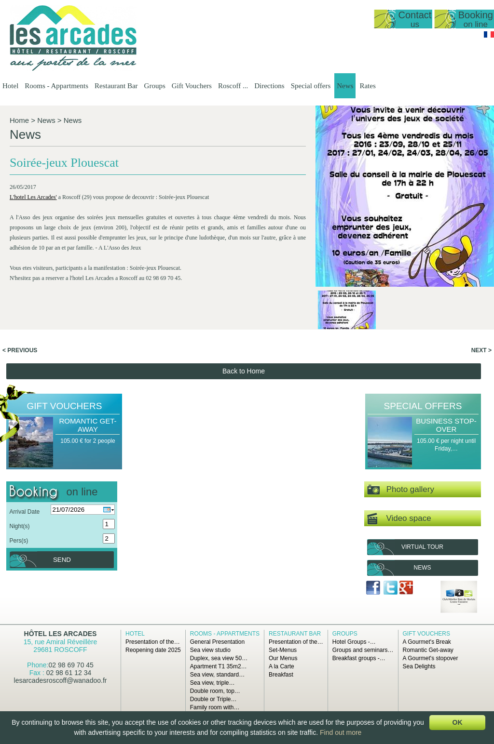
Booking (475, 19)
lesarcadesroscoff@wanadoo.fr (60, 680)
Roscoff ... (233, 86)
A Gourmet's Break (427, 641)
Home (19, 120)
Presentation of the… (152, 641)
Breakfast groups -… (358, 658)
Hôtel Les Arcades (60, 634)
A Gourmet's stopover (430, 658)
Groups (154, 86)
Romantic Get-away (87, 425)
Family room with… (215, 707)
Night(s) (19, 526)
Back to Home (243, 371)
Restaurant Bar (116, 86)
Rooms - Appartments (56, 86)
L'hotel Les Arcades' (33, 197)
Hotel (10, 86)
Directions (269, 86)
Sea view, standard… (217, 674)
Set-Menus (283, 650)
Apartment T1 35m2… (218, 666)
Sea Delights (419, 666)
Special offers (311, 86)
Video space (399, 519)
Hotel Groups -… (354, 641)
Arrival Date (24, 511)
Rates (367, 86)
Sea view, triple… (212, 682)
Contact (414, 19)
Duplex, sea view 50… (218, 658)
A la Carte (281, 666)
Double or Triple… (213, 699)
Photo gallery (400, 490)
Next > (481, 350)
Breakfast (281, 674)
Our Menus (283, 658)
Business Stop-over (446, 425)
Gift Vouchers (192, 86)
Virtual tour (422, 547)
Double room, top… (215, 691)
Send (62, 559)
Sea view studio (210, 650)
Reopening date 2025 (153, 650)
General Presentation (217, 641)
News (345, 86)
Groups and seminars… (363, 650)
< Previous (19, 350)
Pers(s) (18, 540)
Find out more (340, 732)
